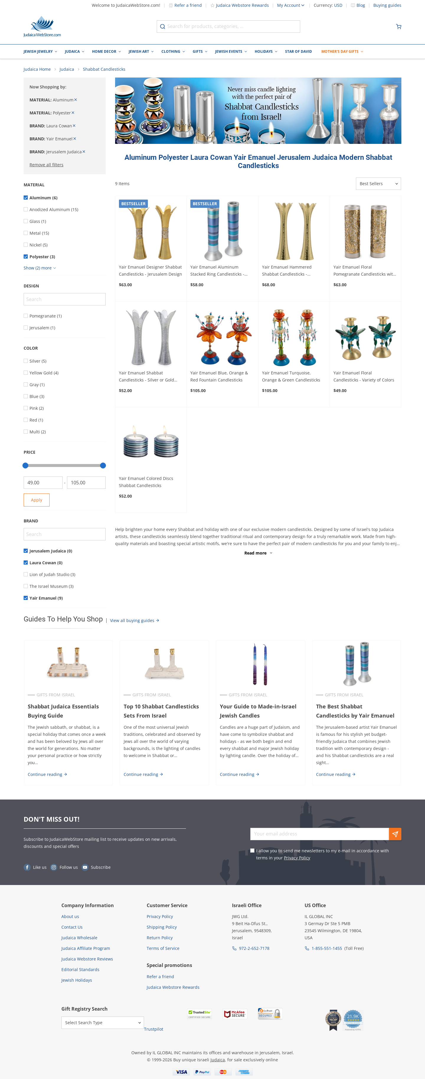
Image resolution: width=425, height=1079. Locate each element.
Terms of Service (163, 948)
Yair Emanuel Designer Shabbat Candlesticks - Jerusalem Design (150, 270)
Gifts (198, 51)
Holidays (264, 51)
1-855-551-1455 (327, 948)
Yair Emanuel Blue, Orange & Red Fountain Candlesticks (219, 376)
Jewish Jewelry (38, 51)
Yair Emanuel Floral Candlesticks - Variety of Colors (364, 376)
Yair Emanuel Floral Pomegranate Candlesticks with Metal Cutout (364, 271)
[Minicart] (398, 26)
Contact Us (72, 927)
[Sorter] (378, 184)
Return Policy (160, 938)
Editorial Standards (80, 970)
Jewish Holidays (76, 980)
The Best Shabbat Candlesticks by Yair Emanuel (357, 711)
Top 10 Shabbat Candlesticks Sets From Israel (161, 711)
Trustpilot (153, 1029)
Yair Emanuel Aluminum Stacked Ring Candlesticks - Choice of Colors (217, 271)
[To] (86, 483)
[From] (43, 483)
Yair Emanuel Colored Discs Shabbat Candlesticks (146, 482)
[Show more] (41, 268)
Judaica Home (37, 69)
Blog (361, 5)
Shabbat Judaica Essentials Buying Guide (63, 711)
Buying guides (387, 5)
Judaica (72, 51)
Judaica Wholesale (79, 938)
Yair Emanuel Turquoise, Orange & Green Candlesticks (291, 376)
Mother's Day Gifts (340, 51)
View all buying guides (135, 621)
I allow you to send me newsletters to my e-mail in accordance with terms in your (322, 854)
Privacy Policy (297, 858)
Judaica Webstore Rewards (239, 5)
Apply (36, 500)
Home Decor (104, 51)
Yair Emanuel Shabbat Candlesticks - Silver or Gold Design (146, 377)
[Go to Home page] (42, 26)
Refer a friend (185, 5)
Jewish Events (228, 51)
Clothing (170, 51)
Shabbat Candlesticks (104, 69)
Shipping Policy (162, 927)
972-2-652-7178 (254, 948)
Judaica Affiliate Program (85, 948)
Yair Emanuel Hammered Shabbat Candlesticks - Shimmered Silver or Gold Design (287, 271)
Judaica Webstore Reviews (87, 959)
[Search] (65, 299)
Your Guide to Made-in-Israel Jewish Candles (258, 711)
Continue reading (47, 774)
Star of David (298, 51)
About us (70, 917)
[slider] (25, 466)
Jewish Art (139, 51)
